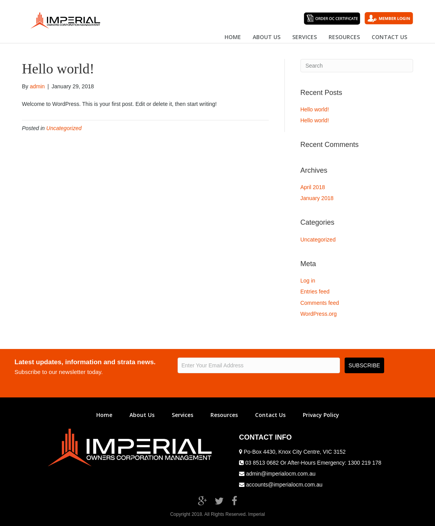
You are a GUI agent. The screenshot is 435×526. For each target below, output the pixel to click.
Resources (344, 37)
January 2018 (317, 198)
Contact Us (270, 415)
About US (266, 37)
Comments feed (319, 303)
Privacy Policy (321, 415)
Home (233, 37)
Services (304, 37)
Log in (307, 280)
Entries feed (315, 291)
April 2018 (312, 187)
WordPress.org (318, 314)
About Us (142, 415)
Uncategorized (63, 128)
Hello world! (314, 109)
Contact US (389, 37)
